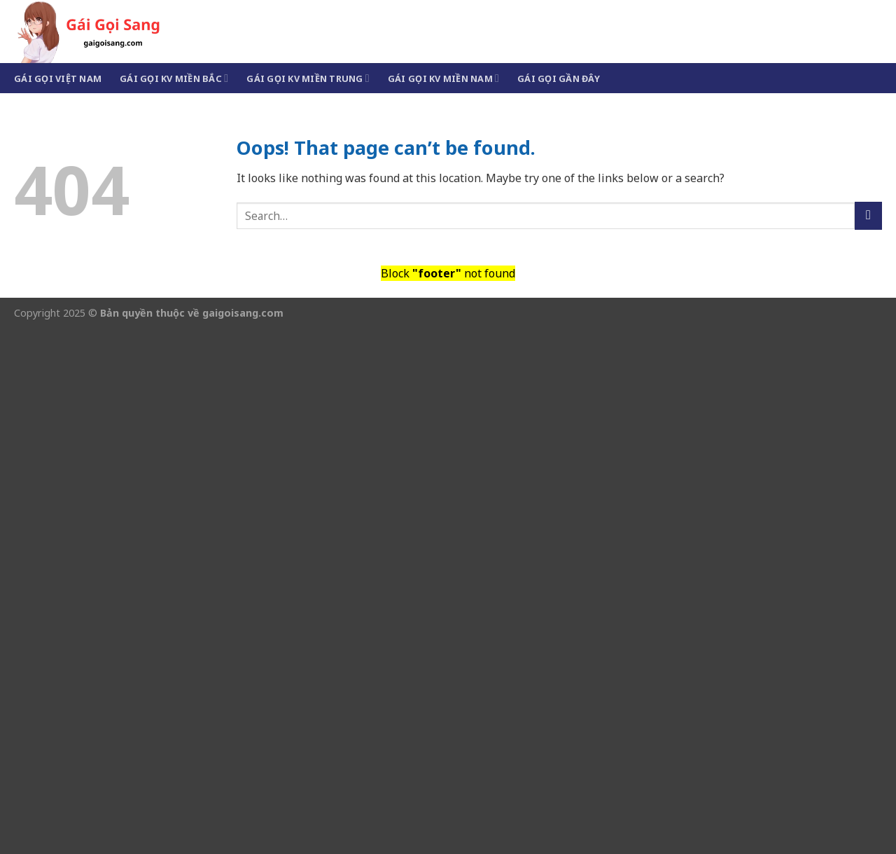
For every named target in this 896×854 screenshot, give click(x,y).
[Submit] (868, 215)
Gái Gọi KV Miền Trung (308, 78)
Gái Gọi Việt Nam (58, 78)
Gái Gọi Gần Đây (558, 78)
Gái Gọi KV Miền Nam (443, 78)
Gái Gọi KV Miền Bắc (174, 78)
